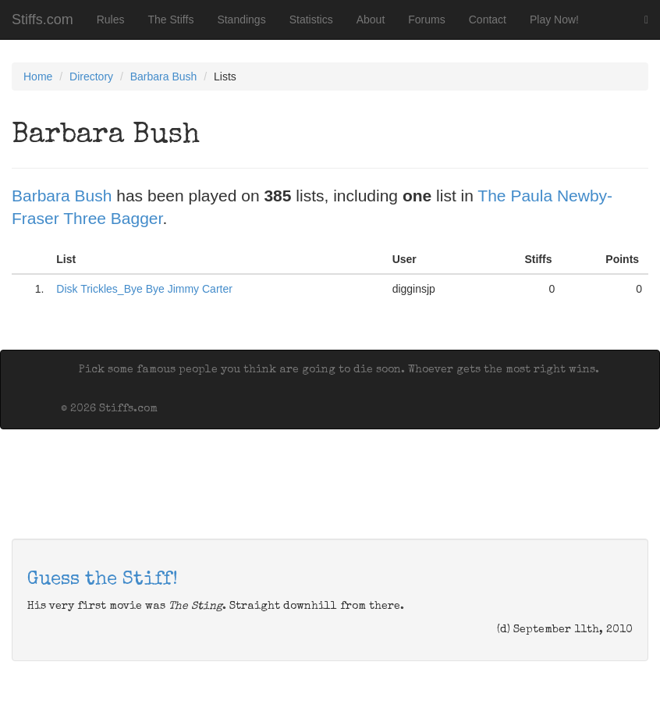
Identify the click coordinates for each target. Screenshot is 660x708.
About (371, 19)
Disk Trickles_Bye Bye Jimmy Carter (144, 289)
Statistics (311, 19)
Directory (91, 76)
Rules (111, 19)
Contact (487, 19)
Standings (241, 19)
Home (37, 76)
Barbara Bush (163, 76)
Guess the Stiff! (102, 580)
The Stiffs (171, 19)
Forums (426, 19)
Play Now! (554, 19)
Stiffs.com (42, 19)
